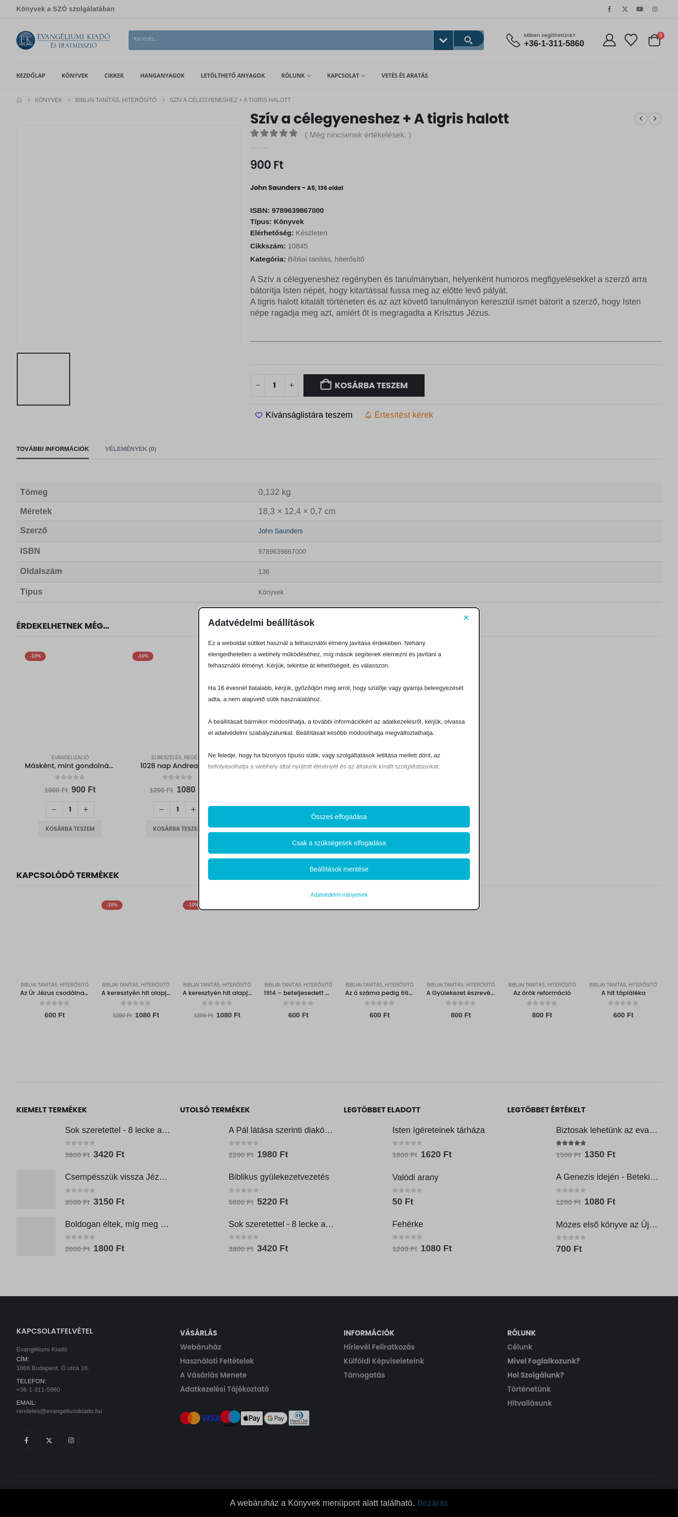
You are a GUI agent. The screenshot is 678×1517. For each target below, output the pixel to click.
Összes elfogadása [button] (339, 816)
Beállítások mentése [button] (339, 869)
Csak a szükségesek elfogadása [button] (339, 843)
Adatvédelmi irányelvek (339, 895)
